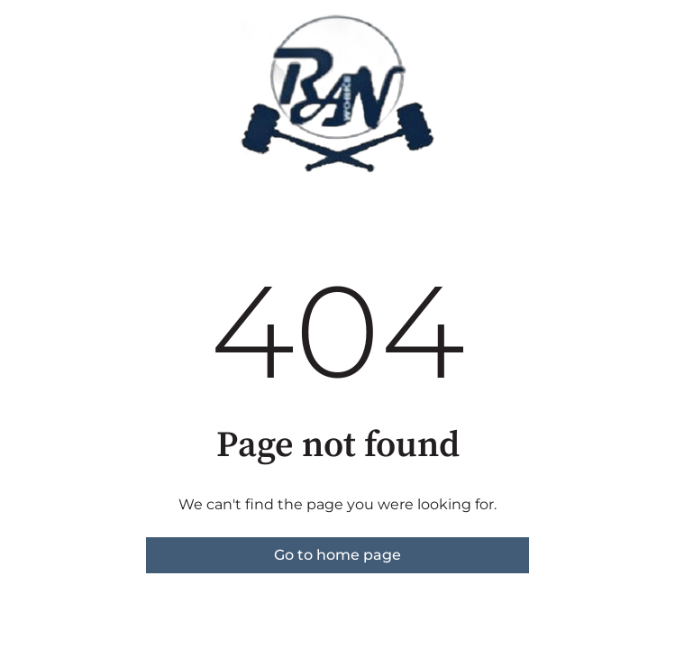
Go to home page (337, 554)
